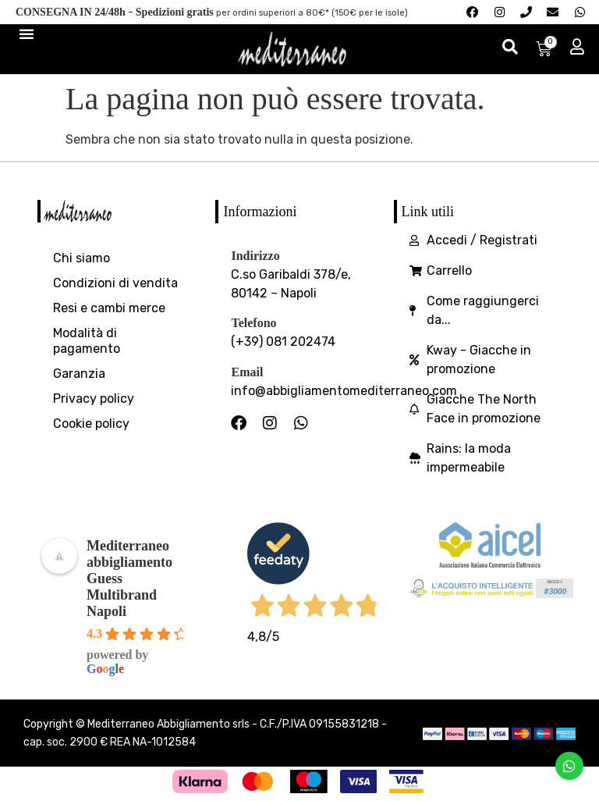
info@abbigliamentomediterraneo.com (344, 392)
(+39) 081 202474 (283, 343)
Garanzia (79, 375)
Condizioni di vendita (115, 284)
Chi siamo (81, 259)
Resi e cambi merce (109, 309)
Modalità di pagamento (86, 342)
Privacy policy (93, 400)
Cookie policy (91, 425)
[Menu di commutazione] (26, 34)
